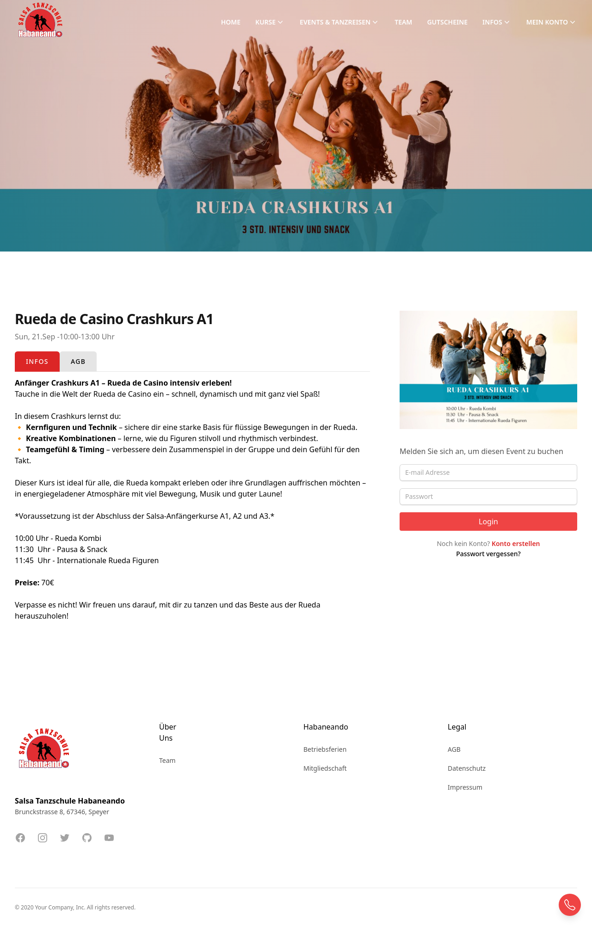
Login (488, 521)
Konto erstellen (516, 543)
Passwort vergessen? (488, 553)
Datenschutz (467, 768)
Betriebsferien (324, 749)
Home (230, 22)
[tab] (37, 361)
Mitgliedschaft (325, 768)
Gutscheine (447, 22)
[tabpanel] (192, 499)
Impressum (465, 787)
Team (403, 22)
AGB (454, 749)
